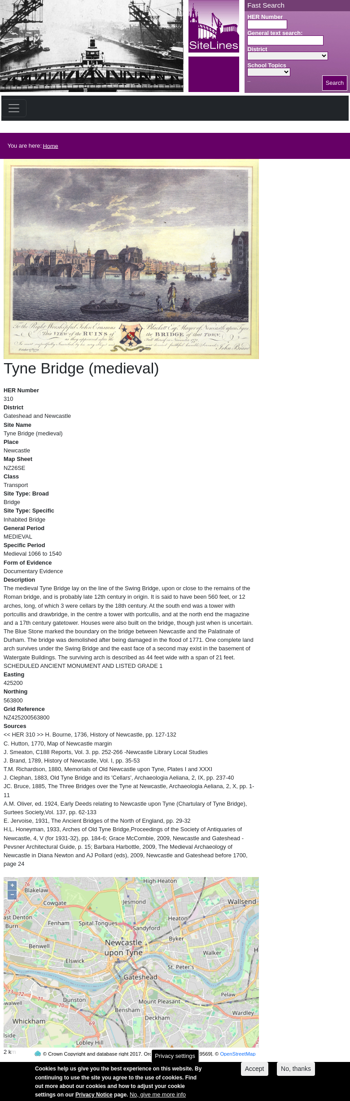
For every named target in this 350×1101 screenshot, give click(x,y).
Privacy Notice (94, 1097)
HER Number (265, 16)
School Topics (266, 65)
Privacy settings (175, 1058)
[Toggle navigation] (13, 108)
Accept (254, 1071)
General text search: (274, 33)
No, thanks (296, 1071)
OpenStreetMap (237, 1037)
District (257, 49)
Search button (248, 81)
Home (50, 145)
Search (335, 82)
